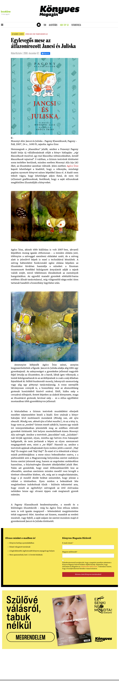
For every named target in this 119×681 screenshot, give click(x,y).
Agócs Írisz (72, 166)
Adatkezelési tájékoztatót (89, 566)
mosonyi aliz (44, 34)
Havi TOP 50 (65, 25)
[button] (2, 25)
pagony (38, 34)
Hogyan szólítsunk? (69, 552)
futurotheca (76, 25)
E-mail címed (67, 543)
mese (31, 34)
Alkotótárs (54, 25)
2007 (34, 34)
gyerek (27, 34)
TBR (46, 25)
